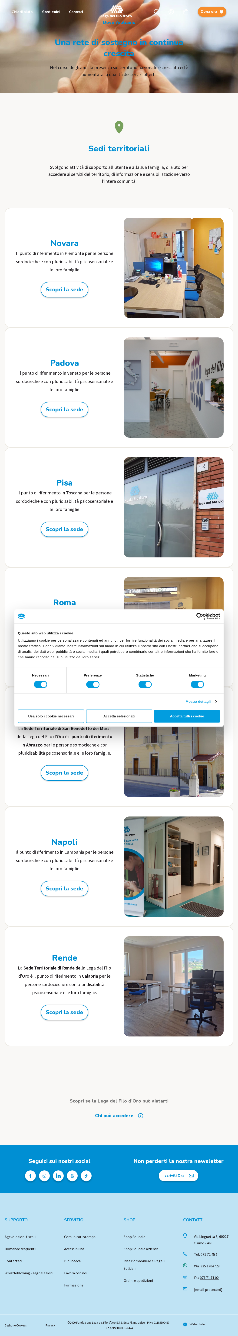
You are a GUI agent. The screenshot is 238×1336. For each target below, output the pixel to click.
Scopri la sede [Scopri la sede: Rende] (64, 1012)
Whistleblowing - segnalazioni (29, 1273)
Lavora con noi (75, 1273)
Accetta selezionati (119, 716)
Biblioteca (72, 1261)
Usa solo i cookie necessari (51, 716)
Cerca (156, 11)
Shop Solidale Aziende (141, 1248)
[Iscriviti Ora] (178, 1175)
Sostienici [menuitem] (51, 11)
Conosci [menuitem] (76, 11)
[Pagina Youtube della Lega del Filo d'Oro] (72, 1176)
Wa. (207, 1266)
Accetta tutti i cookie (187, 716)
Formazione (73, 1285)
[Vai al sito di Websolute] (194, 1324)
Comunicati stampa (80, 1236)
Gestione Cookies (15, 1325)
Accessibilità (74, 1248)
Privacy (50, 1325)
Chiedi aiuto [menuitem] (22, 11)
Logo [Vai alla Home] (118, 11)
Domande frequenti (20, 1248)
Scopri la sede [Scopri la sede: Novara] (64, 289)
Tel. (206, 1254)
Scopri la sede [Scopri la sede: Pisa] (64, 529)
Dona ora (212, 13)
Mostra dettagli (198, 701)
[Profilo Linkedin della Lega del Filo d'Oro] (58, 1176)
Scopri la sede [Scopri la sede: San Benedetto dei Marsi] (64, 772)
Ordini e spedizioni (138, 1280)
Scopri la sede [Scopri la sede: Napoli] (64, 888)
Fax (206, 1277)
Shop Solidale (134, 1236)
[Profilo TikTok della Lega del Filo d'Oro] (86, 1176)
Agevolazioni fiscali (20, 1236)
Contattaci (13, 1261)
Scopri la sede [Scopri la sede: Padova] (64, 409)
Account (171, 11)
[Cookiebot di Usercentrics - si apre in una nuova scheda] (199, 616)
